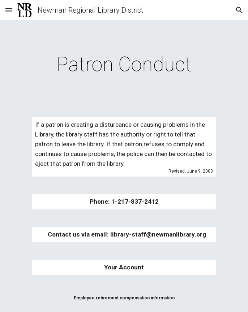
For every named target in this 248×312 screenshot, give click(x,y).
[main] (123, 64)
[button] (8, 10)
